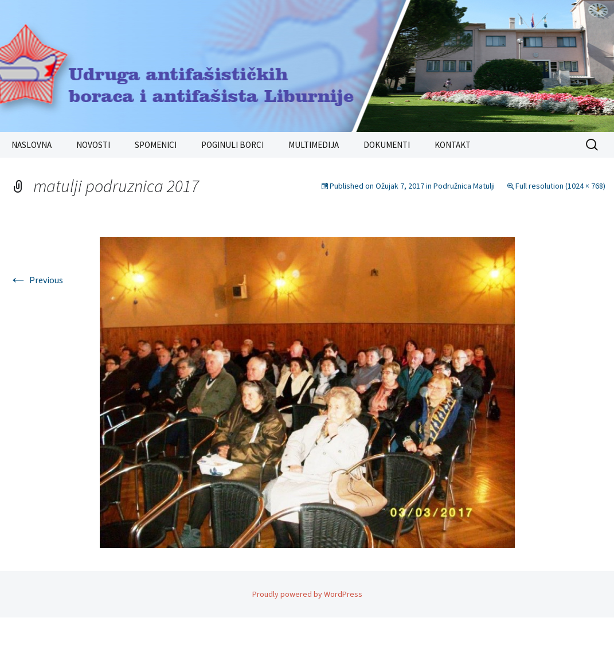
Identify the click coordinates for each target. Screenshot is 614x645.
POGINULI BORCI (232, 144)
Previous (36, 280)
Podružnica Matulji (464, 186)
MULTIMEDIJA (313, 144)
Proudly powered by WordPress (307, 594)
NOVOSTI (93, 144)
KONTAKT (453, 144)
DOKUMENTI (386, 144)
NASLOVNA (31, 144)
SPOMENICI (156, 144)
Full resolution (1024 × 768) (560, 186)
